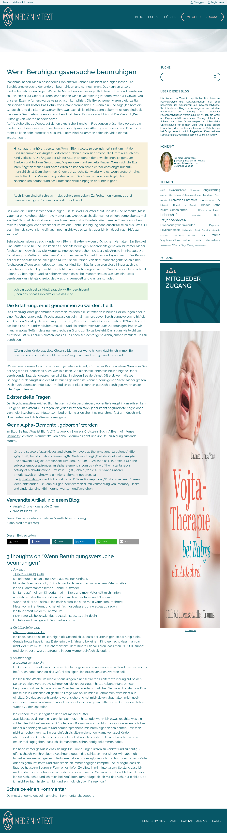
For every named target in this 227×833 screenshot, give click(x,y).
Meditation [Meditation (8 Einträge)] (196, 215)
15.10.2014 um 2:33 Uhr (28, 574)
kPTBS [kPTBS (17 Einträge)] (216, 205)
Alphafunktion (29, 479)
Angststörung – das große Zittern (36, 506)
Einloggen (197, 2)
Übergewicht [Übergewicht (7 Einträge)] (200, 245)
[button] (17, 541)
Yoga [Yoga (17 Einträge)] (183, 245)
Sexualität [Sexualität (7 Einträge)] (206, 230)
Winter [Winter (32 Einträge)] (176, 245)
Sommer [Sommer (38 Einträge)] (179, 235)
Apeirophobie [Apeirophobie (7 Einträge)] (166, 195)
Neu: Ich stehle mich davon (18, 2)
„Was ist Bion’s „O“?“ (43, 431)
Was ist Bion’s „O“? (26, 511)
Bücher (170, 17)
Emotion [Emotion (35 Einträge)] (203, 200)
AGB (173, 820)
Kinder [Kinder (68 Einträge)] (205, 205)
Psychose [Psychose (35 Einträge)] (214, 225)
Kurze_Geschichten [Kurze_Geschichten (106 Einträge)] (174, 210)
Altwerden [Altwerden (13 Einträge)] (194, 190)
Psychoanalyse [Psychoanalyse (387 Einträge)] (173, 220)
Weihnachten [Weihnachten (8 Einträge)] (165, 245)
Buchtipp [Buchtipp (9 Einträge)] (164, 200)
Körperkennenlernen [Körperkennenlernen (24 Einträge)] (209, 210)
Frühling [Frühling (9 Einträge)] (212, 200)
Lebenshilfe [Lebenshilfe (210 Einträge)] (169, 215)
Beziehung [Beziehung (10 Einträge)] (208, 195)
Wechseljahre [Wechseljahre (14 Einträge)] (213, 240)
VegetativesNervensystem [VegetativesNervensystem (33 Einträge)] (175, 240)
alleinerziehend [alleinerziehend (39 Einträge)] (177, 189)
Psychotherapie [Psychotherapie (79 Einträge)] (170, 229)
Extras (153, 17)
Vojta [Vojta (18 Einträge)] (198, 240)
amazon (190, 630)
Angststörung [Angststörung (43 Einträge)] (211, 189)
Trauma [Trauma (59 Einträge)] (215, 235)
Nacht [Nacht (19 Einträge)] (217, 215)
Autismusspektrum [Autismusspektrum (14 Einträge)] (191, 195)
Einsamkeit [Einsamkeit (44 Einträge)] (190, 200)
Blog (139, 17)
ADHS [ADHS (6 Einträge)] (162, 190)
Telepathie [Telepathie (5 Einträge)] (192, 235)
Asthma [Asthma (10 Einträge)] (177, 195)
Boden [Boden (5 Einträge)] (217, 195)
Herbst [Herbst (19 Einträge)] (176, 205)
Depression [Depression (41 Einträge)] (176, 200)
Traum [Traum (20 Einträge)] (202, 235)
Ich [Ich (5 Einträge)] (185, 205)
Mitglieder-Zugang (202, 17)
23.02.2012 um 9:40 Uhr (29, 662)
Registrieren (216, 2)
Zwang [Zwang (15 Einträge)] (190, 245)
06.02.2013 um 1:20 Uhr (29, 632)
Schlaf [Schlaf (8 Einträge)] (197, 230)
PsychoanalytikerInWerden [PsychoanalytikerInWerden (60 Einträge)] (177, 225)
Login (216, 820)
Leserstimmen (153, 820)
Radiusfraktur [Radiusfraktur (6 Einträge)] (187, 230)
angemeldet (29, 795)
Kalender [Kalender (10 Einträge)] (193, 205)
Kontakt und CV (194, 820)
